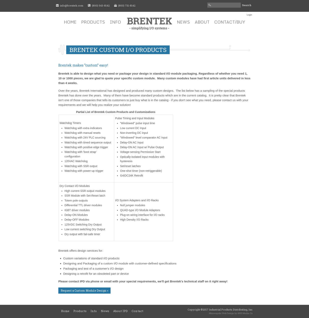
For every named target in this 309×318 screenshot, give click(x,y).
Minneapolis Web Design (221, 313)
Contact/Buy (229, 21)
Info (115, 21)
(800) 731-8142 (126, 5)
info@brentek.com (71, 5)
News (183, 21)
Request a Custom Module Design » (84, 290)
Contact (137, 311)
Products (93, 21)
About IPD (120, 311)
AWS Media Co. (245, 313)
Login (249, 15)
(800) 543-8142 (101, 5)
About (202, 21)
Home (70, 21)
